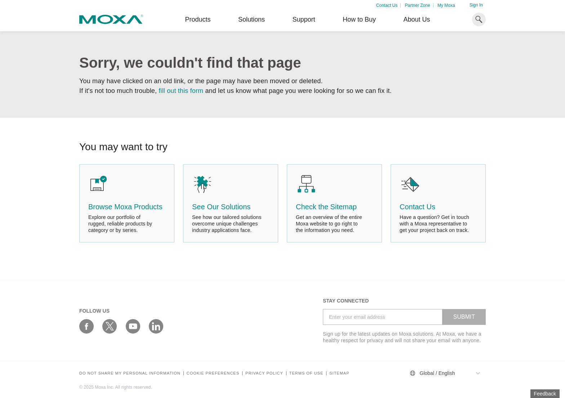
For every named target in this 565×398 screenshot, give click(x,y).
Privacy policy (264, 373)
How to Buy (359, 19)
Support (303, 19)
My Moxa (446, 5)
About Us (416, 19)
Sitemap (339, 373)
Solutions (251, 19)
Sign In (476, 5)
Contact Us (386, 5)
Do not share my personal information (130, 373)
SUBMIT (464, 317)
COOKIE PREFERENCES (213, 373)
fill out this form (181, 90)
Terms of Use (306, 373)
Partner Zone (417, 5)
